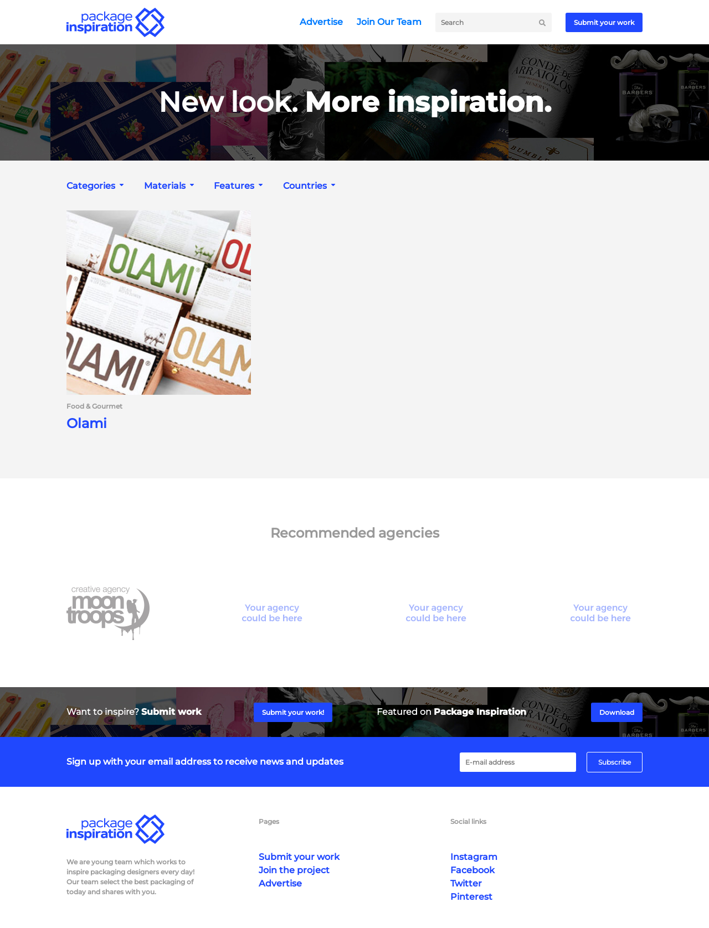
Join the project (294, 870)
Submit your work (604, 22)
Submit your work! (293, 712)
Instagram (473, 857)
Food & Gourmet (94, 406)
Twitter (466, 883)
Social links (468, 821)
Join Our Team (389, 22)
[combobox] (96, 186)
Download (616, 712)
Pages (269, 821)
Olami (86, 423)
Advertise (321, 22)
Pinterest (471, 896)
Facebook (472, 870)
